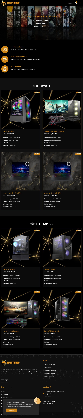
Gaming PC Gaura (49, 269)
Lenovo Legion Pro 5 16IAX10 (53, 193)
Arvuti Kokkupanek (49, 376)
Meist (4, 391)
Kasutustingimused (8, 397)
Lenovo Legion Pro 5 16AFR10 (12, 193)
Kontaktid (5, 394)
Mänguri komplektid (50, 370)
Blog (4, 406)
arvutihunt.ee (14, 415)
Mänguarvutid (47, 367)
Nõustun (11, 410)
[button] (79, 3)
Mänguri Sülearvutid (49, 364)
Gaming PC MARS (8, 132)
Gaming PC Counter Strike (52, 331)
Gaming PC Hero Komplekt (11, 331)
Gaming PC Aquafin (9, 269)
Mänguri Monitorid (50, 373)
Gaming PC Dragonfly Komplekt (54, 132)
